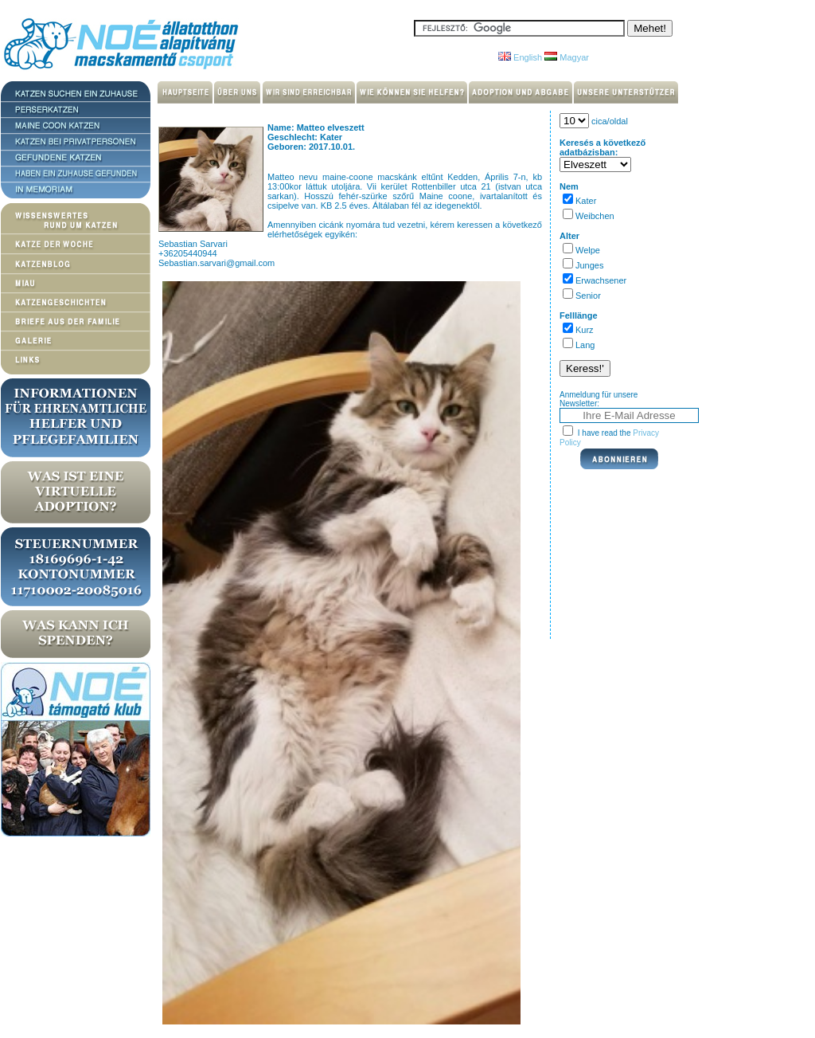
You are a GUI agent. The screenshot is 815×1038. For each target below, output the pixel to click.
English (520, 57)
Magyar (566, 57)
